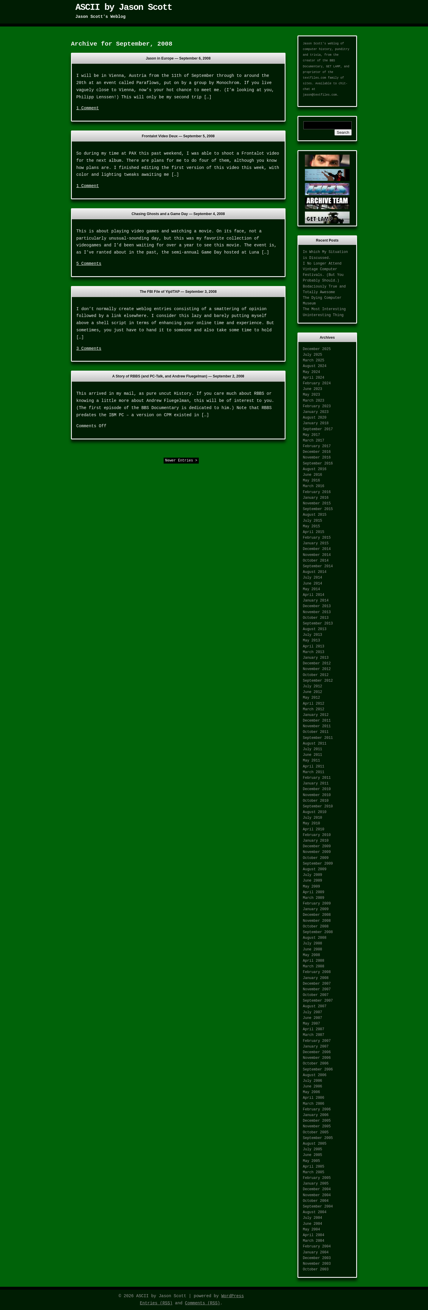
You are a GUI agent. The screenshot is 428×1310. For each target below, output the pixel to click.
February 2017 (317, 446)
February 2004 (317, 1246)
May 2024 (311, 372)
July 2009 (312, 875)
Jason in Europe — (178, 58)
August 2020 (314, 418)
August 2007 (314, 1006)
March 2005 (313, 1172)
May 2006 (311, 1092)
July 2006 (312, 1081)
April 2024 (313, 378)
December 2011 (317, 721)
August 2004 (314, 1212)
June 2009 (312, 881)
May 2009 (311, 887)
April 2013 (313, 646)
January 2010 (315, 841)
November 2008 (317, 921)
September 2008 (318, 932)
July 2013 (312, 635)
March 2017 (313, 441)
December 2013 (317, 606)
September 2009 (318, 864)
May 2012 (311, 698)
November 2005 (317, 1126)
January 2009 (315, 909)
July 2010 (312, 818)
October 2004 (315, 1201)
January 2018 (315, 423)
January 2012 (315, 715)
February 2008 (317, 972)
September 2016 (318, 463)
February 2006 (317, 1109)
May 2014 (311, 589)
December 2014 (317, 549)
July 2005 (312, 1149)
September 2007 (318, 1001)
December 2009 (317, 846)
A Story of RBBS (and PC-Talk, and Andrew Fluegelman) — (178, 376)
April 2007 (313, 1029)
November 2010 (317, 795)
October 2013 (315, 618)
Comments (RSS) (202, 1303)
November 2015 (317, 503)
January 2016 (315, 498)
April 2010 (313, 829)
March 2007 (313, 1035)
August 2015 (314, 515)
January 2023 (315, 412)
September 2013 (318, 623)
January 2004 (315, 1252)
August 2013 (314, 629)
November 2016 (317, 458)
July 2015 (312, 521)
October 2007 (315, 995)
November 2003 (317, 1264)
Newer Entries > (181, 461)
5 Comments (88, 263)
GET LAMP (333, 66)
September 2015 (318, 509)
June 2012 (312, 692)
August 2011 (314, 744)
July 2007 (312, 1012)
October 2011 (315, 732)
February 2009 (317, 904)
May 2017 (311, 435)
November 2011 (317, 726)
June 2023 (312, 389)
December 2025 (317, 349)
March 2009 (313, 898)
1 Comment (87, 108)
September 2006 (318, 1069)
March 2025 (313, 360)
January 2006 (315, 1115)
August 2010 (314, 812)
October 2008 (315, 926)
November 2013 (317, 612)
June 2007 (312, 1018)
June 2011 (312, 755)
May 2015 (311, 526)
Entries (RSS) (156, 1303)
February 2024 (317, 383)
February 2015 (317, 538)
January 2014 (315, 601)
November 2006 (317, 1058)
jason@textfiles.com (320, 95)
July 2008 (312, 943)
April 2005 (313, 1167)
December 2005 (317, 1121)
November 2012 (317, 669)
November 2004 (317, 1195)
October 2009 (315, 858)
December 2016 (317, 452)
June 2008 (312, 949)
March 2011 (313, 772)
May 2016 (311, 480)
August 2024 (314, 366)
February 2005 (317, 1178)
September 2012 (318, 681)
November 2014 (317, 555)
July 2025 (312, 355)
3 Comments (88, 348)
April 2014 (313, 595)
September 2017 (318, 429)
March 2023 (313, 401)
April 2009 (313, 892)
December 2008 (317, 915)
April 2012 (313, 704)
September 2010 (318, 806)
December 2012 (317, 663)
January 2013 (315, 658)
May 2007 (311, 1024)
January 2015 (315, 543)
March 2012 (313, 709)
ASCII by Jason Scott (123, 7)
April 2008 (313, 961)
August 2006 (314, 1075)
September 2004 (318, 1207)
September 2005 (318, 1138)
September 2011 (318, 738)
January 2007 (315, 1047)
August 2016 (314, 469)
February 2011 (317, 778)
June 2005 (312, 1155)
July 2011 (312, 749)
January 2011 (315, 783)
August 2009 (314, 869)
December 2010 (317, 789)
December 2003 (317, 1258)
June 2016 (312, 475)
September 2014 (318, 566)
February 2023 (317, 406)
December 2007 (317, 984)
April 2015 (313, 532)
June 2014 (312, 584)
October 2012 (315, 675)
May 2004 (311, 1229)
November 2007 (317, 989)
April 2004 (313, 1235)
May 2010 (311, 823)
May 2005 (311, 1161)
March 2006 (313, 1104)
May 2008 (311, 955)
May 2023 (311, 395)
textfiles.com (314, 78)
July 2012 (312, 686)
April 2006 (313, 1098)
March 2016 (313, 486)
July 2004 (312, 1218)
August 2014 (314, 572)
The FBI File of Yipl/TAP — (178, 292)
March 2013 (313, 652)
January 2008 (315, 978)
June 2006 (312, 1086)
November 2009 (317, 852)
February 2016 (317, 492)
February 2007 (317, 1041)
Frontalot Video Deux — (178, 136)
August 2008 (314, 938)
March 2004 (313, 1241)
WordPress (232, 1296)
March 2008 (313, 966)
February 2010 (317, 835)
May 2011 (311, 761)
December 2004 (317, 1189)
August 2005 (314, 1144)
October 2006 (315, 1064)
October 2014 (315, 561)
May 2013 (311, 640)
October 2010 (315, 801)
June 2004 (312, 1224)
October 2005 (315, 1132)
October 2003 (315, 1269)
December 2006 (317, 1052)
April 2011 (313, 766)
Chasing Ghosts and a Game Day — (178, 214)
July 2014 (312, 578)
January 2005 (315, 1184)
